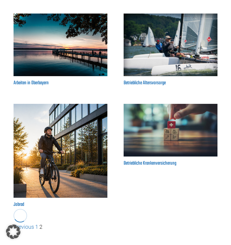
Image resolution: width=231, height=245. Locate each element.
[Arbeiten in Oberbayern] (60, 45)
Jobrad (19, 205)
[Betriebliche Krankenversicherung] (170, 130)
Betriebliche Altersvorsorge (145, 83)
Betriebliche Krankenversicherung (150, 163)
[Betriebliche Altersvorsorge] (170, 45)
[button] (13, 232)
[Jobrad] (60, 151)
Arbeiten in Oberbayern (31, 83)
